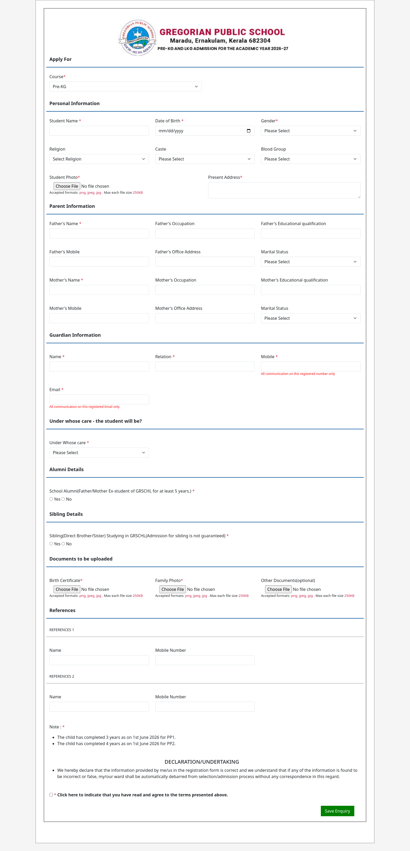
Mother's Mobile (65, 308)
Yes (54, 499)
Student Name (65, 121)
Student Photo (64, 177)
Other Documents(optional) (288, 580)
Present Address (225, 177)
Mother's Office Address (178, 308)
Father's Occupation (175, 223)
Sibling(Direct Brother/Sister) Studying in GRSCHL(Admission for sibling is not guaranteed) (139, 536)
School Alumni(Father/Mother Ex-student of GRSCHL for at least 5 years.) (122, 491)
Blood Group (273, 149)
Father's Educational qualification (293, 223)
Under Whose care (69, 443)
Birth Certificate (66, 580)
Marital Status (274, 252)
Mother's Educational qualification (294, 280)
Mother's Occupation (175, 280)
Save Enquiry (337, 811)
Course (57, 76)
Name (57, 356)
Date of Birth (169, 121)
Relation (165, 356)
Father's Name (65, 223)
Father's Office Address (178, 252)
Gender (269, 121)
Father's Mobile (64, 252)
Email (56, 389)
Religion (57, 149)
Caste (160, 149)
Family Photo (169, 580)
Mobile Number (170, 650)
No (66, 499)
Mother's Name (66, 280)
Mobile (269, 356)
